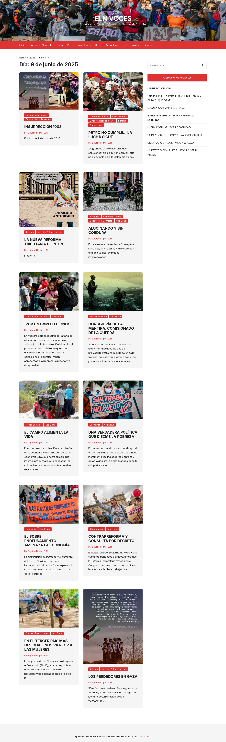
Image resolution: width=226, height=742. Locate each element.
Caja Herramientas (142, 45)
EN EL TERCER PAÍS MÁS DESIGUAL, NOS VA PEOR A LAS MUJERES (48, 645)
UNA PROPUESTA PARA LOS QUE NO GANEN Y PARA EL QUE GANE (174, 98)
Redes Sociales (34, 425)
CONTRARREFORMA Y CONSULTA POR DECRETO (111, 538)
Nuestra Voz (64, 45)
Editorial (122, 121)
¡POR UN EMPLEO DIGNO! (46, 324)
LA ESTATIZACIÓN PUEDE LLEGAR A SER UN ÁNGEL (173, 152)
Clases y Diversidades (37, 633)
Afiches (30, 232)
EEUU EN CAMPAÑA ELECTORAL (166, 108)
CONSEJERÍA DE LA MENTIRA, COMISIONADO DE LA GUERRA (111, 328)
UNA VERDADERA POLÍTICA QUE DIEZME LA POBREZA (112, 434)
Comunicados (119, 116)
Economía (95, 425)
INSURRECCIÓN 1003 (43, 127)
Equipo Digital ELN (38, 132)
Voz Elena (83, 45)
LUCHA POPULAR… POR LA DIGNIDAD (169, 127)
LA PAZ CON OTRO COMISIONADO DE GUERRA (174, 135)
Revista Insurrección (36, 115)
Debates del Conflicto (101, 220)
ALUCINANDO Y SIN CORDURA (106, 230)
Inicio (22, 45)
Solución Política (98, 316)
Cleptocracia (96, 529)
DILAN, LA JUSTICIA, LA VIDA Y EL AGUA (170, 143)
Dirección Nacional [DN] (102, 121)
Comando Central (40, 45)
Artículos (94, 216)
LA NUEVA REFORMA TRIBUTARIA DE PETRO (44, 241)
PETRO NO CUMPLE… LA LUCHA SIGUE (110, 134)
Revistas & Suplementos (109, 45)
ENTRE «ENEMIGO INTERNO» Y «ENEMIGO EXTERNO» (171, 118)
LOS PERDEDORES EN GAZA (112, 676)
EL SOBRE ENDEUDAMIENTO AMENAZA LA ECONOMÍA (47, 540)
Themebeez (144, 736)
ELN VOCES (113, 18)
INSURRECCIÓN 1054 (159, 88)
